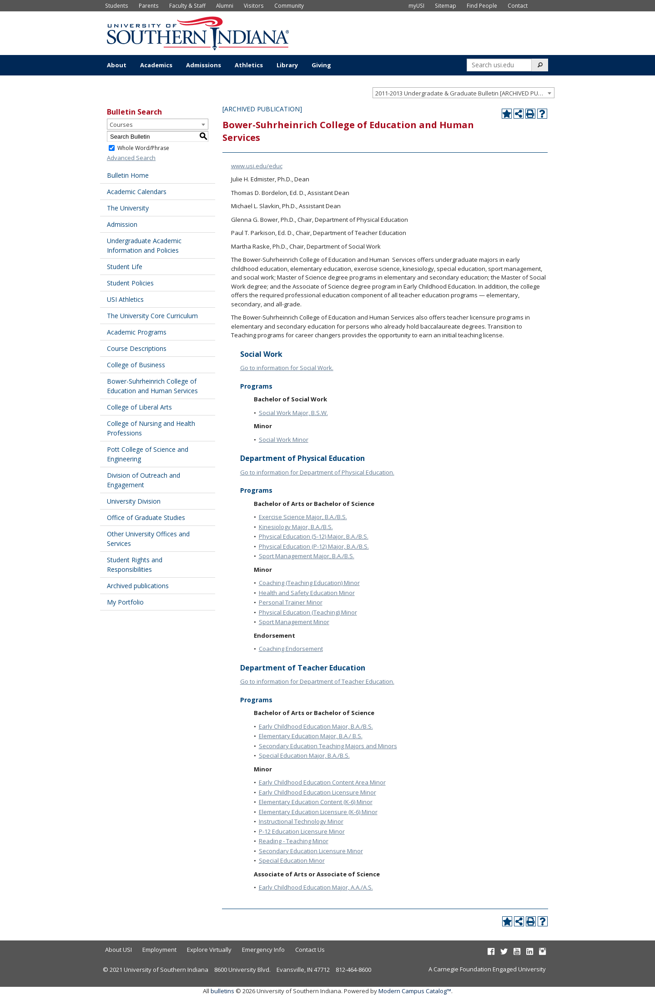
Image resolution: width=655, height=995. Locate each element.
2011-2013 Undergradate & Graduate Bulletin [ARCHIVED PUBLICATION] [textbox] (464, 93)
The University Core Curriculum (152, 315)
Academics (156, 65)
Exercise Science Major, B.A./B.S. (303, 517)
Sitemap (445, 5)
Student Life (124, 266)
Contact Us (310, 949)
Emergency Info (263, 949)
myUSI (416, 5)
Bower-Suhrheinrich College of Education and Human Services (152, 386)
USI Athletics (125, 299)
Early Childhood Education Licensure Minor (317, 792)
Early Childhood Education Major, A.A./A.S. (316, 887)
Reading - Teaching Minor (293, 841)
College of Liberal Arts (139, 407)
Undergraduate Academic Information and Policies (144, 245)
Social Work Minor (283, 439)
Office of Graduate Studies (146, 517)
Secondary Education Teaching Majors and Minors (328, 746)
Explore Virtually (209, 949)
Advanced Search (131, 158)
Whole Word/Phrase (143, 148)
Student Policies (130, 283)
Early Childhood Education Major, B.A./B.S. (316, 726)
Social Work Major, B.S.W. (293, 413)
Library (287, 65)
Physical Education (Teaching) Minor (308, 612)
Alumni (224, 5)
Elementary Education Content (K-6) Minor (316, 802)
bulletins (222, 991)
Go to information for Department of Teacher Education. (317, 681)
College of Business (136, 364)
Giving (321, 65)
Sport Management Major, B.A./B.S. (306, 556)
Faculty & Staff (187, 5)
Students (116, 5)
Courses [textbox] (121, 124)
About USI (118, 949)
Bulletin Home (128, 175)
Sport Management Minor (294, 622)
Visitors (254, 5)
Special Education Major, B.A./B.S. (304, 755)
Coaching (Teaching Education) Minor (309, 583)
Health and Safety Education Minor (307, 593)
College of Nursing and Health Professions (151, 428)
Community (289, 5)
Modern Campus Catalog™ (414, 991)
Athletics (249, 65)
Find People (482, 5)
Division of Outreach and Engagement (143, 480)
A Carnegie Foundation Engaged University (487, 969)
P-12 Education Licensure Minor (302, 831)
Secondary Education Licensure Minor (311, 851)
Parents (149, 5)
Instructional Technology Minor (301, 821)
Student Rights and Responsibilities (134, 564)
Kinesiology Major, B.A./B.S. (296, 527)
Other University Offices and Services (148, 539)
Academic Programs (136, 332)
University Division (134, 501)
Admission (122, 224)
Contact (518, 5)
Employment (159, 949)
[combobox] (463, 92)
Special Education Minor (292, 860)
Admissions (203, 65)
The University (128, 208)
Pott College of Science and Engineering (147, 454)
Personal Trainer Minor (290, 602)
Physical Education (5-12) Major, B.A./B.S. (313, 536)
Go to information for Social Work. (286, 368)
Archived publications (138, 585)
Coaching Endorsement (291, 649)
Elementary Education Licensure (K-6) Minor (318, 812)
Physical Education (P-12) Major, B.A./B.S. (314, 546)
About (116, 65)
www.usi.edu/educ (256, 166)
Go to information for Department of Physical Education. (317, 472)
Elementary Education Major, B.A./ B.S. (311, 736)
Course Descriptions (136, 348)
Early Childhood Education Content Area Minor (322, 782)
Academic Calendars (136, 191)
